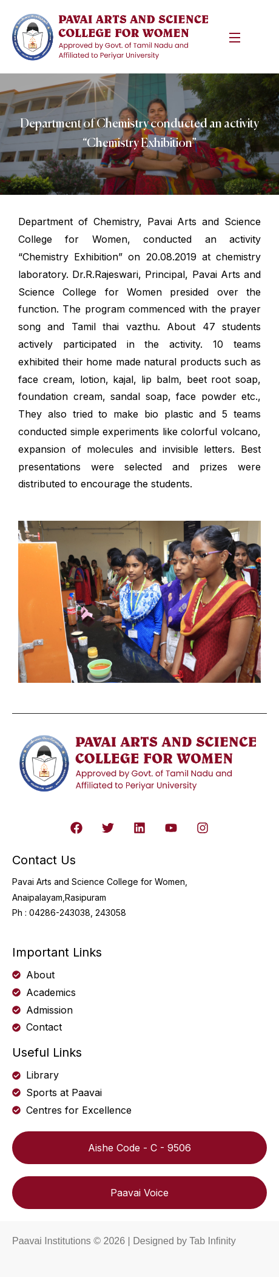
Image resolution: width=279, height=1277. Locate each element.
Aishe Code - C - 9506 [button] (139, 1148)
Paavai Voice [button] (139, 1193)
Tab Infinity (212, 1241)
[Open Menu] (235, 37)
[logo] (111, 36)
